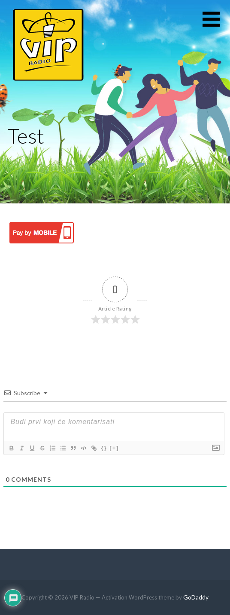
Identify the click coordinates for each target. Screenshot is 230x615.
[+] (114, 448)
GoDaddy (196, 597)
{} (104, 448)
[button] (216, 24)
